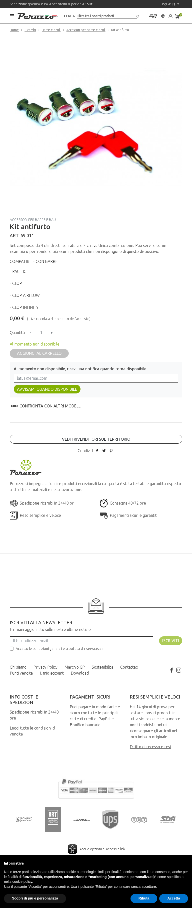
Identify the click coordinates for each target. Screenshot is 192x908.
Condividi (97, 450)
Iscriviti (170, 640)
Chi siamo (18, 667)
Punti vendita (21, 673)
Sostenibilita (102, 667)
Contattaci (129, 667)
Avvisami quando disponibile (47, 389)
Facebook (171, 670)
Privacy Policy (46, 667)
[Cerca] (107, 16)
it (174, 4)
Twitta (104, 450)
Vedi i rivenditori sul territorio (96, 439)
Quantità (17, 332)
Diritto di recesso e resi (150, 746)
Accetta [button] (173, 898)
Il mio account (52, 673)
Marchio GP (74, 667)
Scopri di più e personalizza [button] (35, 898)
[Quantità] (41, 332)
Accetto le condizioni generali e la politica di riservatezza (59, 649)
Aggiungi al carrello (39, 353)
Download (80, 673)
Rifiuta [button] (144, 898)
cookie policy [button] (22, 882)
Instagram (178, 670)
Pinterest (111, 450)
